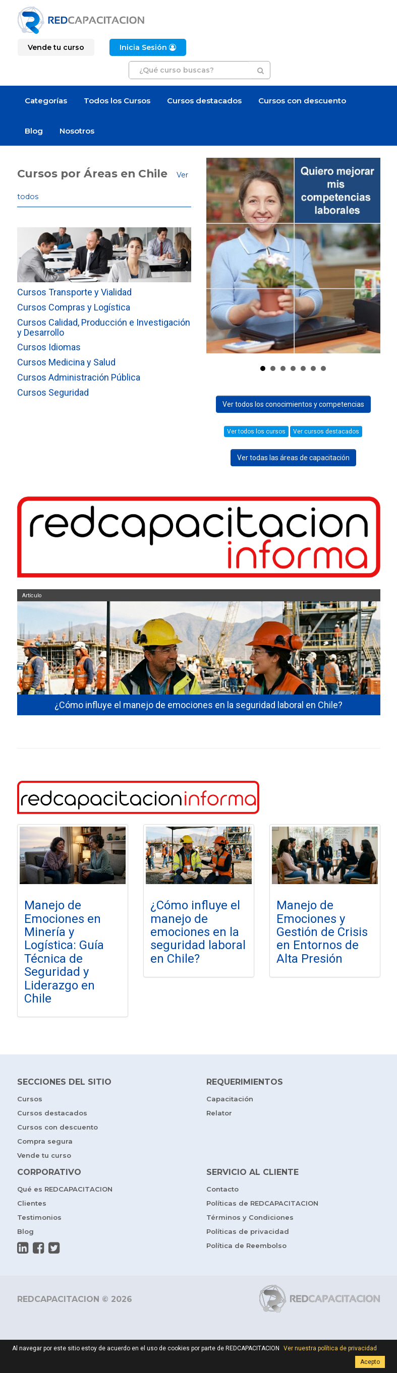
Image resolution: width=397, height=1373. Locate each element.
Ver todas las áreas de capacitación (293, 458)
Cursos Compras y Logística (73, 307)
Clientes (31, 1203)
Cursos (29, 1099)
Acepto (370, 1361)
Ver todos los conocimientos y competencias (293, 404)
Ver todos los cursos (256, 431)
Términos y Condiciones (250, 1217)
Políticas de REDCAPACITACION (262, 1203)
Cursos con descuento (302, 100)
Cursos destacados (204, 100)
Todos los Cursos (117, 100)
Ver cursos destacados (326, 431)
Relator (219, 1113)
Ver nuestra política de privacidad (330, 1348)
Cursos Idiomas (49, 347)
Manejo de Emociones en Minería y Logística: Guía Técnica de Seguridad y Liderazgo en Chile (64, 952)
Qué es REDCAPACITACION (64, 1189)
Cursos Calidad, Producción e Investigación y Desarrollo (103, 327)
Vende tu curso (44, 1155)
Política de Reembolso (246, 1245)
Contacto (222, 1189)
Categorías (46, 100)
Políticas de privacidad (247, 1231)
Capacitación (229, 1099)
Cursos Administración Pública (78, 377)
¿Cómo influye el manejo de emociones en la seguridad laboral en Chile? (198, 932)
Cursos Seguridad (53, 392)
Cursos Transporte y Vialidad (74, 292)
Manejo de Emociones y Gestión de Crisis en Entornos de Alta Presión (322, 932)
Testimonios (39, 1217)
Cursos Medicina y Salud (66, 362)
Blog (34, 131)
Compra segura (45, 1141)
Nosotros (77, 131)
